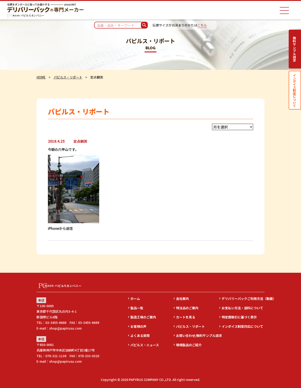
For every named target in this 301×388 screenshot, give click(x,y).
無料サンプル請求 (294, 49)
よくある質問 (140, 335)
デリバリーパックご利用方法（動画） (243, 298)
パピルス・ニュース (144, 345)
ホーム (135, 298)
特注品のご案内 (187, 308)
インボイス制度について (294, 90)
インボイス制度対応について (242, 326)
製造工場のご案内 (143, 317)
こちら (202, 25)
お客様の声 (138, 326)
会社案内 (182, 298)
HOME (41, 77)
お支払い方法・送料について (242, 308)
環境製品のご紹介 (189, 345)
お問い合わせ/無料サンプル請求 (197, 335)
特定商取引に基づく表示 (239, 317)
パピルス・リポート (68, 77)
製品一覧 (136, 308)
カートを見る (185, 317)
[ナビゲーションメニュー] (284, 10)
